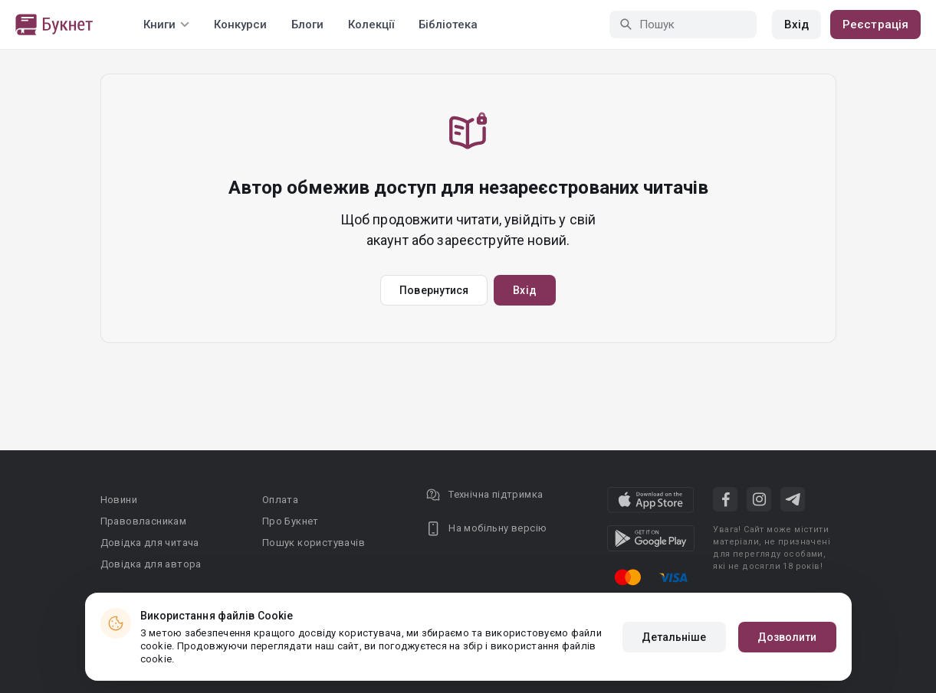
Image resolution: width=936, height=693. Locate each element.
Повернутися (433, 290)
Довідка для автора (151, 564)
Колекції (371, 24)
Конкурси (240, 24)
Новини (118, 499)
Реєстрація (875, 24)
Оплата (280, 499)
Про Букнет (290, 521)
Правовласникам (143, 521)
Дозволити (787, 637)
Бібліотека (448, 24)
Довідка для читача (149, 542)
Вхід (796, 24)
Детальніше (674, 637)
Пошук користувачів (313, 542)
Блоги (307, 24)
